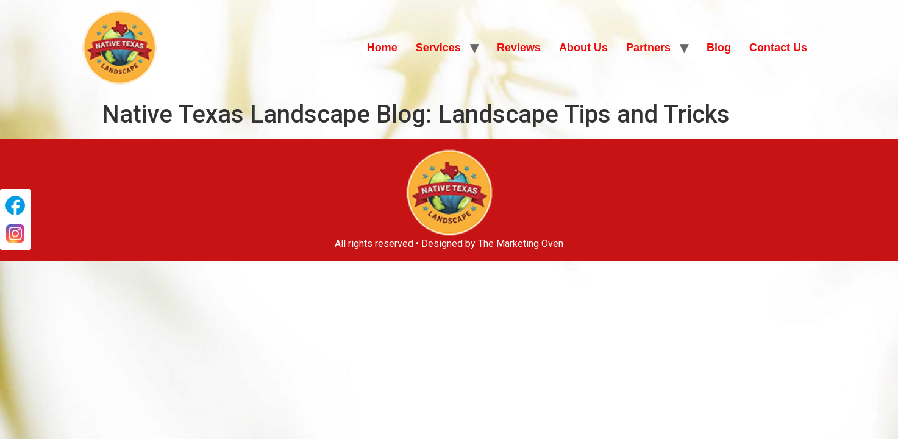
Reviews (519, 47)
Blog (719, 47)
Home (382, 47)
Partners (648, 47)
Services (438, 47)
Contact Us (778, 47)
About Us (583, 47)
